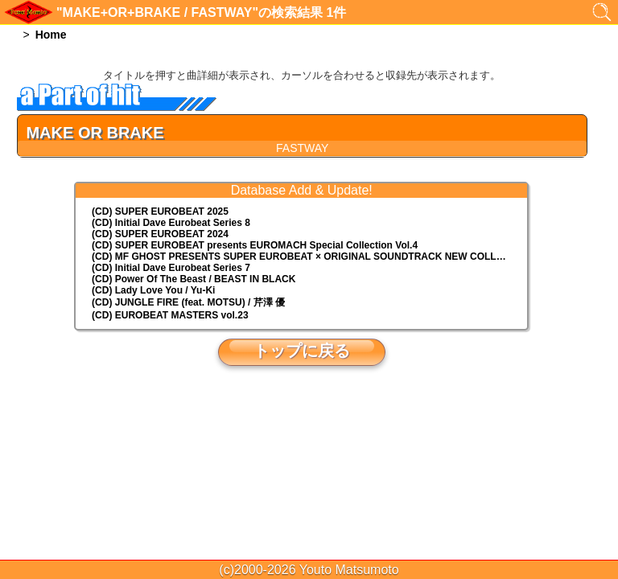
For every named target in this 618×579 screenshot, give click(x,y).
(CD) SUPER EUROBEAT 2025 (160, 211)
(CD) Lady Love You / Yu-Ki (153, 290)
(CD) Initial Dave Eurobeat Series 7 (171, 267)
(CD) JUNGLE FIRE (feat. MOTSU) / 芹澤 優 (188, 302)
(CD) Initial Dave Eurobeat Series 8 (171, 222)
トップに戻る (301, 350)
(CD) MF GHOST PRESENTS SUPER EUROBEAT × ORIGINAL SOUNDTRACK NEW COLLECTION (309, 256)
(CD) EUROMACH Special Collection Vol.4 (255, 245)
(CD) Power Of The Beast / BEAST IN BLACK (193, 279)
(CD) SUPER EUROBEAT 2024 (160, 234)
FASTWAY (302, 148)
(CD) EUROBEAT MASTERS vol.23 (170, 315)
